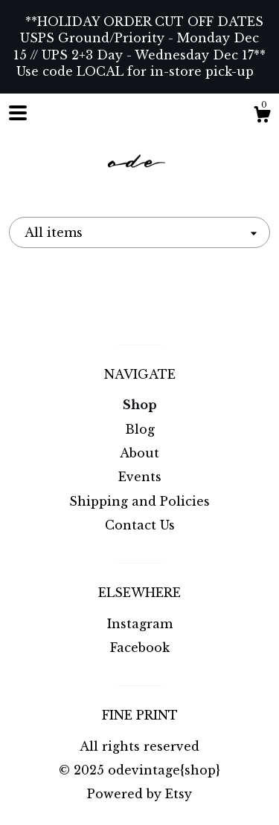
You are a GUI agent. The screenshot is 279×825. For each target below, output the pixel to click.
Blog (140, 429)
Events (139, 476)
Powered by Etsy (139, 793)
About (139, 453)
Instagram (140, 623)
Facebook (140, 647)
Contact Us (140, 525)
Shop (140, 404)
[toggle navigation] (18, 112)
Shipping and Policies (139, 501)
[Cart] (262, 116)
